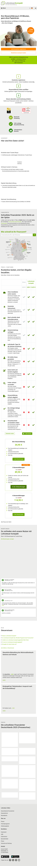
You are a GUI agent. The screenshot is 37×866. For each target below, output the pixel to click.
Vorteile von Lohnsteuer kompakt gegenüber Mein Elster (15, 640)
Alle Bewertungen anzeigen (7, 539)
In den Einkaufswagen (18, 459)
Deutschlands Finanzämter (7, 811)
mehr (3, 605)
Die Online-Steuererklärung (11, 4)
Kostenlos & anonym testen (18, 52)
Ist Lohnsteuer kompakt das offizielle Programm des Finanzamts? (17, 637)
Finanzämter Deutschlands (14, 221)
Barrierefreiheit (4, 838)
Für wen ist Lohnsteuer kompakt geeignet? (12, 642)
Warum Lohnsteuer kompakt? (9, 635)
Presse (2, 821)
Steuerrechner (4, 813)
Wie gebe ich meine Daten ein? (9, 644)
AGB (2, 834)
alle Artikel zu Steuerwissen (7, 648)
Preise (2, 841)
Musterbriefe (4, 815)
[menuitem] (31, 8)
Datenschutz (4, 836)
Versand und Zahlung (6, 843)
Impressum (3, 832)
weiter (4, 680)
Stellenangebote (5, 826)
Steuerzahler (4, 223)
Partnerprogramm (5, 823)
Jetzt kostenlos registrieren (18, 49)
